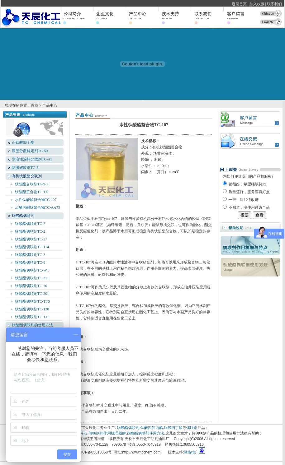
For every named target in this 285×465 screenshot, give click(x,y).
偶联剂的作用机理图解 (107, 433)
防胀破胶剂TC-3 (25, 167)
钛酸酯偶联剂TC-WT (32, 270)
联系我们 (275, 4)
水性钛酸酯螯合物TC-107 (35, 200)
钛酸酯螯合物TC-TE (31, 192)
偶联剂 (191, 427)
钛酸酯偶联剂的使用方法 (32, 325)
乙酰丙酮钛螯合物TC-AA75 (37, 207)
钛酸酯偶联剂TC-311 (32, 278)
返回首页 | (240, 4)
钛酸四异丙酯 (151, 427)
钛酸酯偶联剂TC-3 (30, 255)
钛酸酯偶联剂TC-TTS (32, 301)
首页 (34, 105)
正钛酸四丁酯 (23, 142)
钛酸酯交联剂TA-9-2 (31, 184)
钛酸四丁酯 (173, 427)
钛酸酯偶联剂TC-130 (32, 309)
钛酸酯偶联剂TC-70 (31, 286)
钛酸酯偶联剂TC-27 (31, 239)
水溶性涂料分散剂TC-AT (32, 159)
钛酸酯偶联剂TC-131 (32, 317)
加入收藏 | (257, 4)
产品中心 (49, 105)
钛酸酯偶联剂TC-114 (32, 247)
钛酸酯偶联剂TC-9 (30, 262)
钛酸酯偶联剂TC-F (30, 223)
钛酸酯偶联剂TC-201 (32, 293)
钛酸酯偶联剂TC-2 (30, 231)
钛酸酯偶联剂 (128, 427)
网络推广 (191, 452)
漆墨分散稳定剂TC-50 (30, 151)
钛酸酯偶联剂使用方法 (145, 433)
